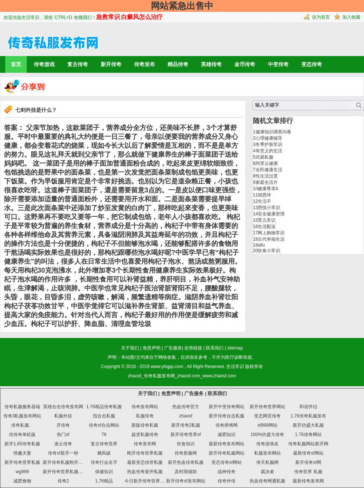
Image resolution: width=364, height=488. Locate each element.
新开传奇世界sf (185, 434)
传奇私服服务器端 (22, 406)
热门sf (63, 434)
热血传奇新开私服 (145, 471)
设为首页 (321, 17)
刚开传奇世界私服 (145, 453)
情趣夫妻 (22, 453)
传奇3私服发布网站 (22, 416)
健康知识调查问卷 (273, 131)
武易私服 (264, 157)
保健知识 (104, 471)
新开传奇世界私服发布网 (67, 471)
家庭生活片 (267, 182)
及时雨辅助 (186, 471)
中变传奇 (278, 64)
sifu (261, 245)
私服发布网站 (267, 453)
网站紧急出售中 (182, 6)
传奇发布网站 (144, 406)
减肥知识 (226, 434)
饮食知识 (186, 443)
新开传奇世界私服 (22, 462)
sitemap (235, 348)
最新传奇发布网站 (226, 443)
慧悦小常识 (269, 207)
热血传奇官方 (185, 406)
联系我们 (215, 348)
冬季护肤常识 (269, 144)
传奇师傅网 (226, 425)
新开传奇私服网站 (226, 453)
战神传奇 (226, 471)
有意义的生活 (269, 150)
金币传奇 (244, 64)
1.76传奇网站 (308, 434)
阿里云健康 (267, 163)
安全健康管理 (271, 214)
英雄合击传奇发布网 (63, 406)
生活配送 (267, 226)
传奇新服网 (186, 453)
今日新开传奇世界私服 (146, 481)
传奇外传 (226, 481)
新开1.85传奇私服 (22, 443)
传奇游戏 (44, 64)
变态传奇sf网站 (226, 462)
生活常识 (235, 366)
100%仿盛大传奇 (268, 434)
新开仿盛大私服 (308, 425)
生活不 (264, 201)
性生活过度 (267, 176)
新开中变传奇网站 (226, 406)
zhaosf (185, 416)
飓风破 (104, 453)
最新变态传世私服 (145, 462)
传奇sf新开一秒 (63, 453)
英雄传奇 (211, 64)
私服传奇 (145, 416)
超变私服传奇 (144, 434)
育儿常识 (267, 220)
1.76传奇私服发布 (308, 416)
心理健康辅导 (269, 138)
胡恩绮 (264, 195)
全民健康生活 (269, 169)
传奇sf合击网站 (104, 425)
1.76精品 (104, 481)
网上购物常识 (271, 232)
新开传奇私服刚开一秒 (65, 462)
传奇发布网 (145, 443)
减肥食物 (22, 481)
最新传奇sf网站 (308, 453)
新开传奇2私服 (186, 425)
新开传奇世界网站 (267, 406)
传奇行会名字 (104, 462)
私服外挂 (63, 416)
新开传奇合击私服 (226, 416)
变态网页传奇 (267, 416)
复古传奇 (77, 64)
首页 (16, 64)
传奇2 (63, 481)
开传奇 (63, 425)
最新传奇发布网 (308, 481)
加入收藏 (351, 17)
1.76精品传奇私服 (103, 406)
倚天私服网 (267, 462)
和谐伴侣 (308, 406)
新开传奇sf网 (308, 462)
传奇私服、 (22, 425)
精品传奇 (178, 64)
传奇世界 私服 (308, 471)
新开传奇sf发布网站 (185, 481)
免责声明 (151, 348)
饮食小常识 (269, 250)
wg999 (22, 471)
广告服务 (173, 348)
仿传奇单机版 (22, 434)
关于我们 (130, 348)
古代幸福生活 (271, 239)
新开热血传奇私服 (186, 462)
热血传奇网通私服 (267, 481)
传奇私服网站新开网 (308, 443)
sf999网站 (267, 425)
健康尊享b (268, 188)
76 (103, 434)
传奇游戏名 (267, 443)
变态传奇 (311, 64)
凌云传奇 (63, 443)
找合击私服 (104, 416)
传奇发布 (144, 64)
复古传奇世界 (104, 443)
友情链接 (193, 348)
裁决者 (267, 471)
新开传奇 (111, 64)
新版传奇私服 (144, 425)
